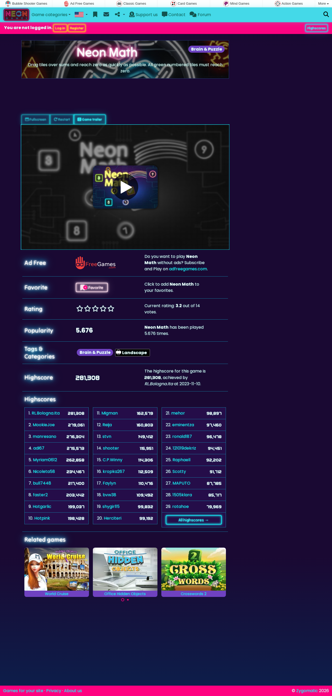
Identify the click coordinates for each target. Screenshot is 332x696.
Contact (173, 15)
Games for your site (23, 691)
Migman (109, 413)
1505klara (182, 495)
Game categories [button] (49, 15)
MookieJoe (44, 425)
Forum (200, 15)
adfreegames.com (188, 269)
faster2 (40, 495)
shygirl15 (111, 506)
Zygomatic (307, 691)
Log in (60, 28)
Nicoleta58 (44, 471)
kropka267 (114, 471)
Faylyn (109, 483)
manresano (44, 436)
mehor (178, 413)
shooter (111, 448)
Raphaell (181, 460)
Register (77, 28)
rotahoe (180, 506)
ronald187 (182, 436)
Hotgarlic (42, 506)
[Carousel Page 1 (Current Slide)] (122, 599)
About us (73, 691)
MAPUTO (181, 483)
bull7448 (42, 483)
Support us (143, 15)
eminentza (183, 425)
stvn (106, 436)
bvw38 (109, 495)
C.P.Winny (112, 460)
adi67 (38, 448)
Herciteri (112, 518)
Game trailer (90, 119)
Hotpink (42, 518)
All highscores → (193, 519)
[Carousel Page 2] (127, 599)
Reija (107, 425)
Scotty (179, 471)
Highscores (316, 28)
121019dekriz (184, 448)
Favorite (91, 287)
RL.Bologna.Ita (46, 413)
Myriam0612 (45, 460)
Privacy (53, 691)
